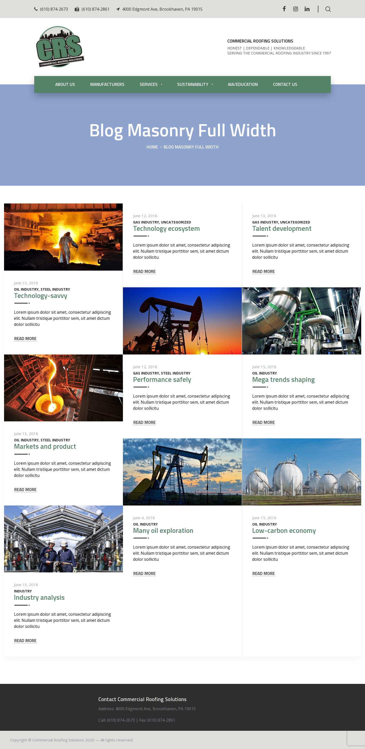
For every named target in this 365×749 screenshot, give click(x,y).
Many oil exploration (163, 530)
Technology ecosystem (166, 228)
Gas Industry (146, 222)
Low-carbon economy (284, 530)
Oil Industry (26, 289)
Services (149, 84)
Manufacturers (107, 84)
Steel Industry (55, 289)
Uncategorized (176, 222)
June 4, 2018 (144, 518)
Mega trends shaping (283, 379)
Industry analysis (39, 597)
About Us (65, 84)
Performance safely (162, 379)
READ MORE (25, 338)
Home (152, 147)
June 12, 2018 (145, 216)
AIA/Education (243, 84)
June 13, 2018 (26, 283)
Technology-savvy (40, 295)
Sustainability (192, 84)
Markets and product (45, 446)
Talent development (282, 228)
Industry (23, 591)
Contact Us (285, 84)
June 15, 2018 (264, 367)
